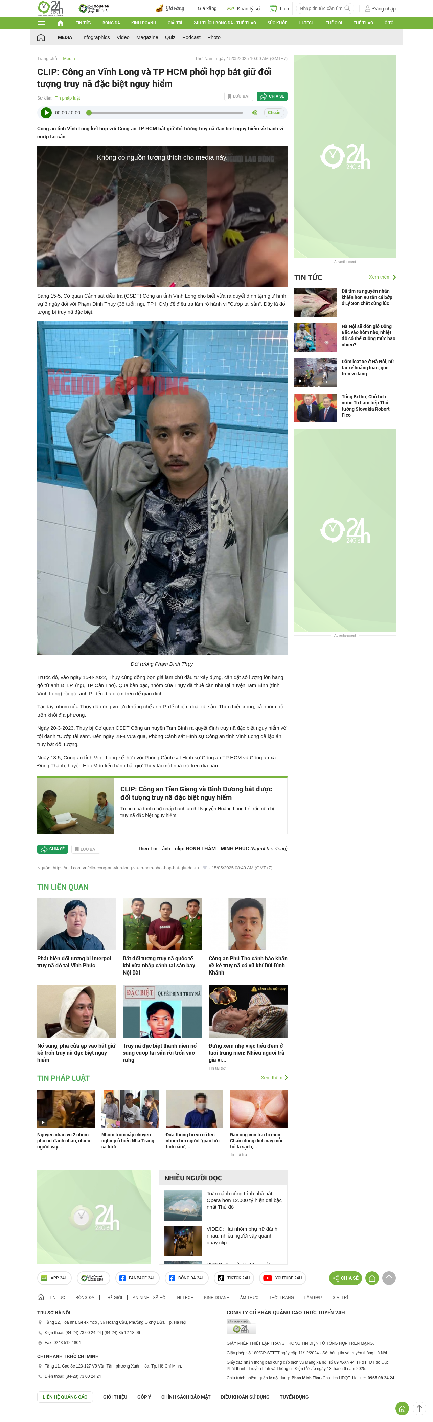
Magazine (147, 37)
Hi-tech (307, 23)
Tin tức (83, 23)
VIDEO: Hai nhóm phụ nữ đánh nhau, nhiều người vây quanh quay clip (242, 1235)
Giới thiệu (115, 1397)
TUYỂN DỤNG (294, 1397)
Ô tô (389, 23)
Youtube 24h (282, 1278)
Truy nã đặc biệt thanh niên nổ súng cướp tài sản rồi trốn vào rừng (160, 1053)
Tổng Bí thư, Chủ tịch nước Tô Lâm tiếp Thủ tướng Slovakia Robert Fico (366, 406)
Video (123, 37)
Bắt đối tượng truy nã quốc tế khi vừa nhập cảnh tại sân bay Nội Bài (159, 965)
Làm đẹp (313, 1297)
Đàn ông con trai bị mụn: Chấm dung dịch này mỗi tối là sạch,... (256, 1141)
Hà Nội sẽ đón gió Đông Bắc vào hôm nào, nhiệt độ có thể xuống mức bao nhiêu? (368, 335)
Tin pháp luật (67, 98)
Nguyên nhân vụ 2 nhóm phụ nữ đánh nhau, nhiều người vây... (63, 1141)
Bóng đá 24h (187, 1278)
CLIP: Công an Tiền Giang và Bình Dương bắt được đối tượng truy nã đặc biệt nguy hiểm (196, 793)
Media (65, 37)
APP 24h (54, 1278)
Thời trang (281, 1297)
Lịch (279, 8)
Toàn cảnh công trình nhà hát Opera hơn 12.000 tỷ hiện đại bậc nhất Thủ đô (244, 1200)
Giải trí (175, 23)
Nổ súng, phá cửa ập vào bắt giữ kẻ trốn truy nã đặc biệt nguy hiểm (76, 1053)
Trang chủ (47, 58)
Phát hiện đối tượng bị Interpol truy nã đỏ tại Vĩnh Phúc (74, 962)
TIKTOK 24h (234, 1278)
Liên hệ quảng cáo (65, 1397)
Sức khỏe (277, 23)
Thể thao (363, 23)
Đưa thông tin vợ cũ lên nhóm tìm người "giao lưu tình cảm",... (193, 1141)
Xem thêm (271, 1077)
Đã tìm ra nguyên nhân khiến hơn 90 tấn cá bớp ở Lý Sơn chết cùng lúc (367, 297)
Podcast (191, 37)
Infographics (96, 37)
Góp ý (144, 1397)
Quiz (170, 37)
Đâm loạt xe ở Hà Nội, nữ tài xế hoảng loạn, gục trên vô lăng (368, 367)
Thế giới (334, 23)
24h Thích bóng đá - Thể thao (224, 23)
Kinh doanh (143, 23)
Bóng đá (111, 23)
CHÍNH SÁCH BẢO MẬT (186, 1397)
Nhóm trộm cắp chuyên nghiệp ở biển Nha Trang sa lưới (127, 1141)
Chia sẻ (276, 96)
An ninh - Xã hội (149, 1297)
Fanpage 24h (137, 1278)
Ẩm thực (249, 1297)
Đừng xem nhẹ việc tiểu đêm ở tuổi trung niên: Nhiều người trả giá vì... (246, 1053)
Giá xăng (207, 8)
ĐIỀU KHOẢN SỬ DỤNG (245, 1397)
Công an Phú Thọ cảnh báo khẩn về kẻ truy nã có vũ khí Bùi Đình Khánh (248, 965)
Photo (214, 37)
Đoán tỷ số (243, 8)
